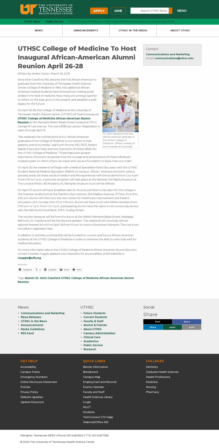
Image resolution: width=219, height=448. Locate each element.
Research (90, 349)
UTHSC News (32, 21)
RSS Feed (27, 333)
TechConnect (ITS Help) (98, 417)
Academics (91, 341)
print (191, 327)
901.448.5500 (75, 435)
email (172, 327)
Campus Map (91, 377)
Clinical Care (92, 337)
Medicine (152, 382)
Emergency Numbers (34, 377)
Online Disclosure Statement (38, 382)
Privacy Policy (29, 392)
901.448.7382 (100, 435)
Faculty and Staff (93, 392)
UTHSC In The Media (133, 30)
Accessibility (28, 366)
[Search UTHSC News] (149, 11)
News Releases (31, 317)
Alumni (29, 277)
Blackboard (90, 371)
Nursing (151, 387)
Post (161, 323)
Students (89, 412)
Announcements (86, 30)
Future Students (95, 313)
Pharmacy (152, 392)
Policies (25, 387)
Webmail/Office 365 (95, 422)
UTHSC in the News (34, 321)
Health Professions (158, 377)
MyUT (87, 407)
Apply (99, 11)
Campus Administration (99, 333)
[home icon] (17, 21)
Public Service (93, 345)
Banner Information (95, 366)
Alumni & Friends (95, 325)
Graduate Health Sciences (162, 371)
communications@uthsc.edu (173, 58)
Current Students (95, 317)
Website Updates (31, 397)
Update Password (32, 402)
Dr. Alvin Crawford (47, 277)
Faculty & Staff (93, 321)
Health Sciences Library (98, 397)
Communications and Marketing (168, 54)
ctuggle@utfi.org (29, 257)
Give (118, 11)
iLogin (87, 402)
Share (192, 323)
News (39, 30)
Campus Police (30, 371)
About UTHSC (180, 30)
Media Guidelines (33, 329)
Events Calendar (93, 387)
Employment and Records (100, 382)
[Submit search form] (170, 11)
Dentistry (152, 366)
